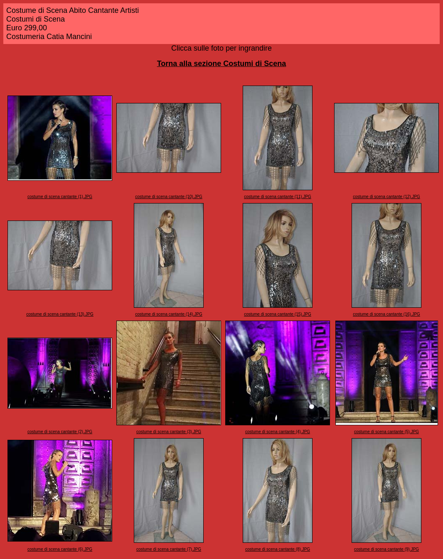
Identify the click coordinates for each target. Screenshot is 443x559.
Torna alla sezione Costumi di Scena (221, 63)
